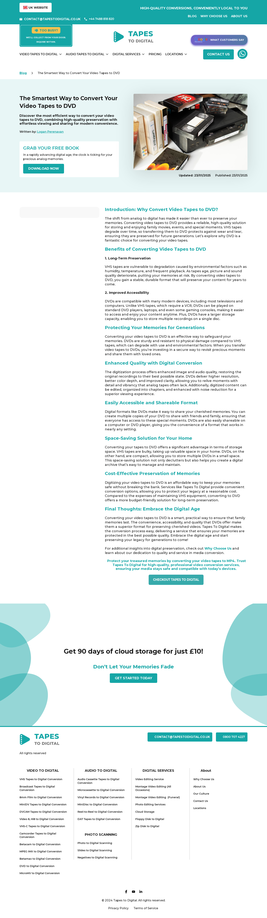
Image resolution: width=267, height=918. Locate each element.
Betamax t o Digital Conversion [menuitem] (40, 858)
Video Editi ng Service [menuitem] (149, 779)
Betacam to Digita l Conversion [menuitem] (40, 844)
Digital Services (126, 54)
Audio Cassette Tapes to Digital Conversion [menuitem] (98, 781)
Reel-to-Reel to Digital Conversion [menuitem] (100, 811)
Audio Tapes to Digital (85, 54)
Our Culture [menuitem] (201, 793)
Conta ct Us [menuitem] (200, 801)
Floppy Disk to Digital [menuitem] (149, 819)
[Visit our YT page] (133, 892)
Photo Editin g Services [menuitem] (150, 804)
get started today (134, 678)
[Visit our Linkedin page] (140, 892)
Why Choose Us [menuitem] (203, 779)
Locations (174, 54)
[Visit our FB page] (126, 892)
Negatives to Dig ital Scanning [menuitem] (97, 857)
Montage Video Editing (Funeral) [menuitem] (157, 797)
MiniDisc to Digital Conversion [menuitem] (98, 804)
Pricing (155, 54)
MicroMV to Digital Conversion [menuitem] (40, 873)
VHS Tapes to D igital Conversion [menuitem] (41, 779)
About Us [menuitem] (199, 786)
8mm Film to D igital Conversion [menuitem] (41, 797)
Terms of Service (146, 908)
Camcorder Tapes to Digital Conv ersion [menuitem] (38, 835)
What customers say (219, 40)
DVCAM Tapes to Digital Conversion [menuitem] (43, 811)
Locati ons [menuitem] (199, 808)
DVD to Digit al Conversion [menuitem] (37, 866)
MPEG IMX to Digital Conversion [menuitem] (41, 851)
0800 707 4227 (231, 737)
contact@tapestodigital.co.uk (50, 19)
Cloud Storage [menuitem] (144, 811)
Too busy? (46, 30)
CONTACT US (218, 54)
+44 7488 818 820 (99, 19)
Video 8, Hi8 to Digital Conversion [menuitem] (42, 819)
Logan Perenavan (50, 131)
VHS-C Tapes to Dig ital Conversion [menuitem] (42, 826)
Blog (192, 16)
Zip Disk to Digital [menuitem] (147, 826)
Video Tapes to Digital (39, 54)
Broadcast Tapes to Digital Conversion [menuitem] (37, 788)
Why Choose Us (213, 16)
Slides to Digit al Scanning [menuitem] (95, 850)
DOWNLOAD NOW (44, 169)
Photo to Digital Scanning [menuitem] (95, 843)
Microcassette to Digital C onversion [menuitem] (101, 790)
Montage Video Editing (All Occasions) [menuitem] (153, 788)
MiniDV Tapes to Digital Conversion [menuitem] (43, 804)
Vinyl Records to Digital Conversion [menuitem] (101, 797)
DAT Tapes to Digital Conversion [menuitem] (99, 819)
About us (239, 16)
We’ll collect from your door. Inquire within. (46, 39)
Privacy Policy (118, 908)
